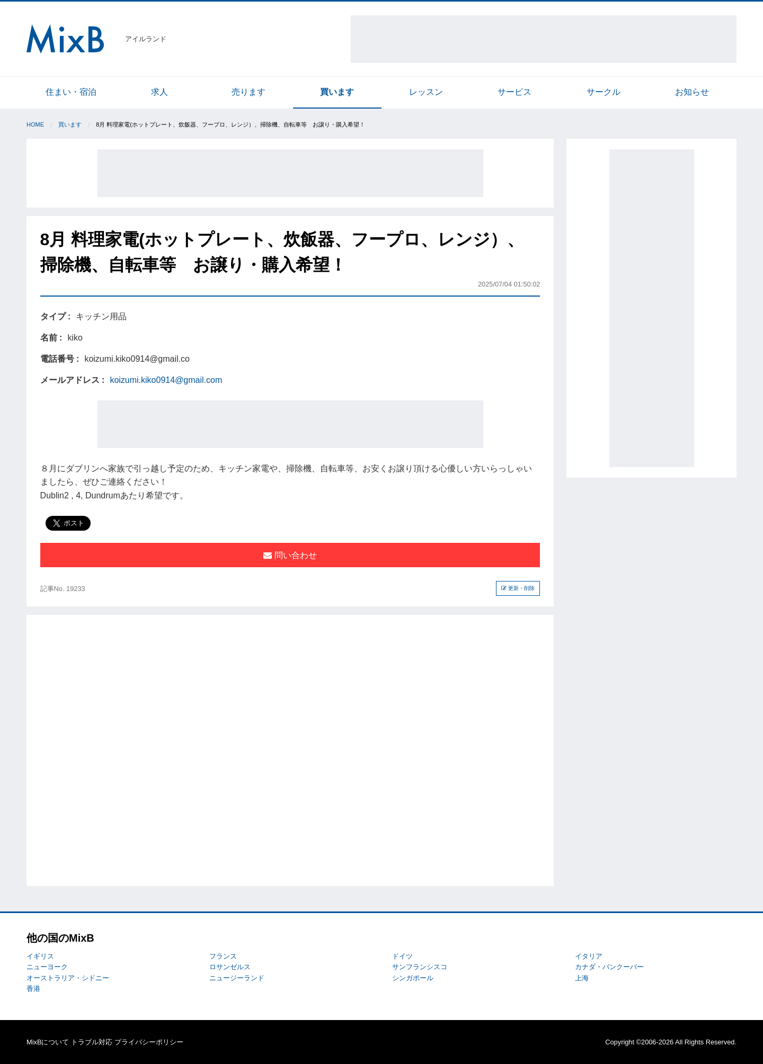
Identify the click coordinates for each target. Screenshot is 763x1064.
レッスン (426, 91)
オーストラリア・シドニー (67, 978)
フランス (223, 956)
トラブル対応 (91, 1042)
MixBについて (47, 1042)
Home (35, 124)
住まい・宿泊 (71, 91)
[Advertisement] (544, 39)
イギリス (40, 956)
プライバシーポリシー (148, 1042)
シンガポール (412, 978)
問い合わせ (289, 555)
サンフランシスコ (419, 967)
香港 (33, 989)
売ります (248, 91)
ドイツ (402, 956)
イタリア (588, 956)
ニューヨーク (47, 967)
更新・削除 (518, 588)
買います (337, 91)
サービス (514, 91)
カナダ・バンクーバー (609, 967)
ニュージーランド (236, 978)
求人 (159, 91)
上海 (582, 978)
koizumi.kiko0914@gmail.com (166, 380)
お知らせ (692, 91)
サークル (603, 91)
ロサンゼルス (230, 967)
